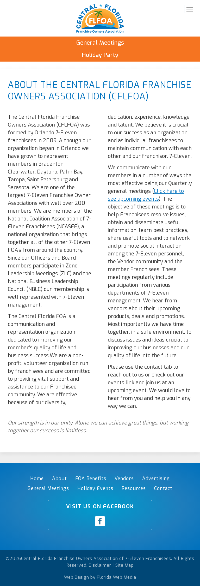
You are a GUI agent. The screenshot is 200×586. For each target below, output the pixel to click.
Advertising (156, 478)
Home (37, 478)
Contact (163, 488)
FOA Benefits (90, 478)
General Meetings (100, 42)
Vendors (124, 478)
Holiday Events (95, 488)
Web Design (76, 577)
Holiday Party (100, 55)
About (59, 478)
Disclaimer (100, 565)
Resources (134, 488)
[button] (189, 9)
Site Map (124, 565)
